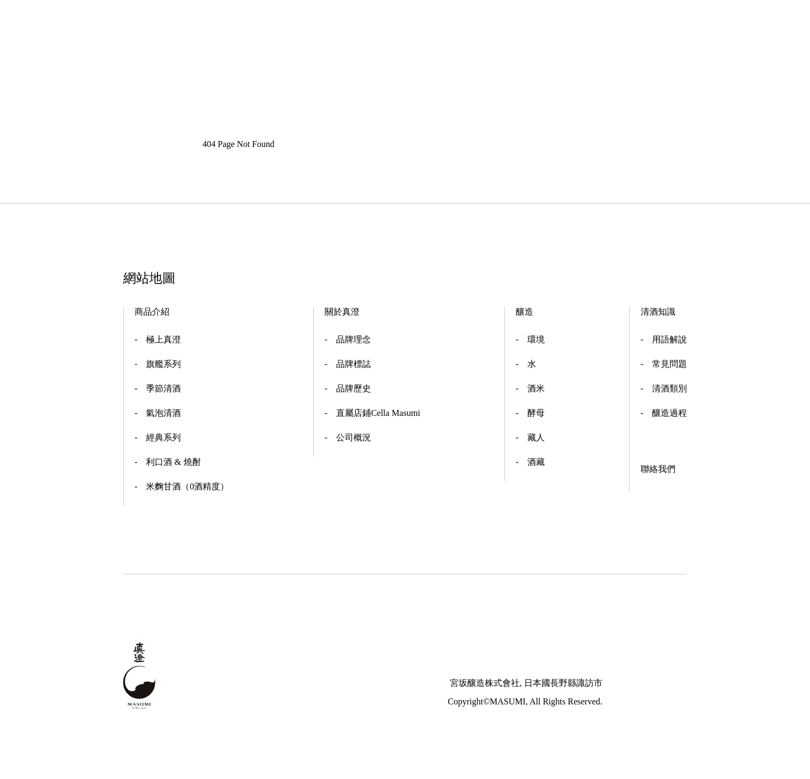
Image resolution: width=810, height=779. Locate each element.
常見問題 (669, 364)
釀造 (524, 311)
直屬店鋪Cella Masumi (378, 413)
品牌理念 (353, 339)
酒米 (536, 388)
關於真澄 (342, 311)
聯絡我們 (658, 469)
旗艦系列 (163, 364)
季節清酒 (163, 388)
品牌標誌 (353, 364)
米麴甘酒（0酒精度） (187, 486)
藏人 (536, 437)
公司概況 (353, 437)
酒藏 (536, 462)
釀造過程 (669, 413)
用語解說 (669, 339)
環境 (536, 339)
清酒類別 (669, 388)
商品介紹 (152, 311)
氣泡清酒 (163, 413)
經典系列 (163, 437)
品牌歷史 (353, 388)
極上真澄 (163, 339)
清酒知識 (658, 311)
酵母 (536, 413)
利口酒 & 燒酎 (173, 462)
